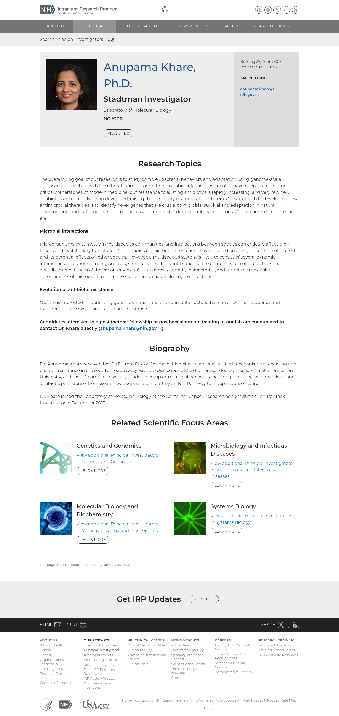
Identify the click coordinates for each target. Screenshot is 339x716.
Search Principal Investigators (71, 39)
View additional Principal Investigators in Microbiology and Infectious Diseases (251, 470)
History (45, 650)
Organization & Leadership (52, 662)
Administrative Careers (233, 672)
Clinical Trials (137, 664)
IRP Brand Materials (172, 700)
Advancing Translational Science (146, 657)
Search (209, 708)
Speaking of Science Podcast (187, 657)
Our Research (94, 26)
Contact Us (144, 700)
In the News (180, 645)
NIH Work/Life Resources (278, 655)
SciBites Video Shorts (188, 664)
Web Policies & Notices (261, 700)
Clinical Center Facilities (146, 645)
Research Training (272, 26)
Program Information (276, 645)
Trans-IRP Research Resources (99, 672)
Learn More (93, 470)
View (120, 134)
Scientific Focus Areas (101, 645)
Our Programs (51, 669)
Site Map (289, 700)
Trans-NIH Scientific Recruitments (230, 656)
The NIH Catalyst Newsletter (184, 671)
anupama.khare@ (131, 328)
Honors (45, 655)
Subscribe (204, 599)
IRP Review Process (99, 678)
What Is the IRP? (53, 645)
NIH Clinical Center (143, 26)
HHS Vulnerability (215, 700)
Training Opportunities (277, 650)
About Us (56, 26)
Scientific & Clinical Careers (230, 665)
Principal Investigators (101, 650)
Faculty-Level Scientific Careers (233, 647)
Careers (230, 26)
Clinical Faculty (139, 650)
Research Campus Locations (54, 676)
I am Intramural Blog (187, 650)
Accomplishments (98, 655)
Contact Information (56, 683)
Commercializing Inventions (97, 685)
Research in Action (99, 665)
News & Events (193, 26)
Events (176, 678)
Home (127, 700)
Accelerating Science (100, 660)
